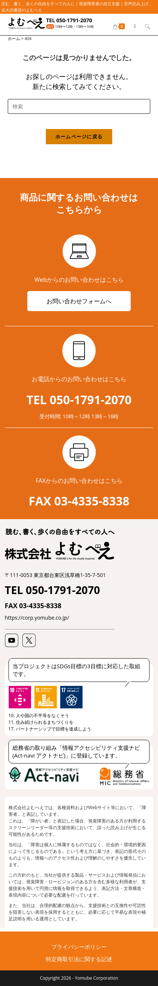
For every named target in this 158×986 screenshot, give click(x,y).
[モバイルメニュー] (132, 26)
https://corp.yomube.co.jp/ (37, 617)
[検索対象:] (145, 26)
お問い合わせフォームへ (79, 301)
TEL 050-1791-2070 (69, 20)
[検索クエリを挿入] (79, 106)
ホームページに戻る (79, 136)
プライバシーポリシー (79, 946)
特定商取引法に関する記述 (79, 959)
